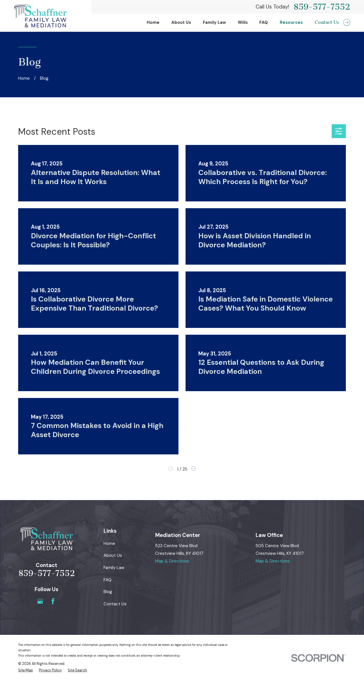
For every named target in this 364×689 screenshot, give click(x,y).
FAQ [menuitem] (263, 22)
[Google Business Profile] (40, 601)
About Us (113, 555)
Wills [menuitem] (243, 22)
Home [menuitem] (153, 22)
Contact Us (115, 604)
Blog (108, 592)
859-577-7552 (321, 7)
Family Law (114, 567)
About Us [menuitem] (181, 22)
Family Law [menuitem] (214, 22)
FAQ (107, 580)
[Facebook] (53, 601)
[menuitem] (25, 670)
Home (109, 543)
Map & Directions (172, 561)
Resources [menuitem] (291, 22)
